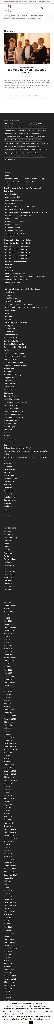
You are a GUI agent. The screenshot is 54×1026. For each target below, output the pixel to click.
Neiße (6, 313)
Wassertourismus (10, 479)
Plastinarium (9, 332)
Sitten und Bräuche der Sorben (15, 344)
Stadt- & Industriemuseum (14, 353)
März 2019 (8, 762)
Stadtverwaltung (10, 500)
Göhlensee (8, 264)
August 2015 (9, 878)
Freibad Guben (9, 237)
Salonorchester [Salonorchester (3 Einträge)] (43, 149)
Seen (6, 445)
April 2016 (8, 853)
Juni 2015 (7, 884)
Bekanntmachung (27, 67)
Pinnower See (9, 329)
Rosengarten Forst (11, 335)
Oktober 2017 (9, 801)
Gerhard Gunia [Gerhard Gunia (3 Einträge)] (29, 136)
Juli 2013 (7, 954)
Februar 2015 (9, 896)
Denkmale (8, 430)
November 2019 (10, 746)
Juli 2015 (7, 881)
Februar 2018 (9, 798)
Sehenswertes (9, 469)
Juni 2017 (7, 811)
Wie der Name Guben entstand (16, 365)
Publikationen (9, 387)
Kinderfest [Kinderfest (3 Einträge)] (45, 143)
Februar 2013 (9, 970)
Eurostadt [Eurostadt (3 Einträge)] (31, 130)
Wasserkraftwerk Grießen (13, 362)
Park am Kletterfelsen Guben (15, 414)
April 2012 (8, 1000)
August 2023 (9, 633)
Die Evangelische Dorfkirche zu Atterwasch (20, 206)
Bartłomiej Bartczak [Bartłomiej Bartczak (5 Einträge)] (17, 127)
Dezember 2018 (10, 771)
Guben (6, 544)
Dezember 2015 (10, 866)
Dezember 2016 (10, 829)
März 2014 (8, 930)
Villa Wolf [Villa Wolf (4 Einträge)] (42, 156)
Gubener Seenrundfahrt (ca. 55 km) (17, 448)
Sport (6, 568)
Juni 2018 (7, 789)
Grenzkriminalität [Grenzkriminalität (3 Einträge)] (40, 136)
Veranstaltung (9, 586)
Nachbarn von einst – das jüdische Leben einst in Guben (25, 307)
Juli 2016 (7, 844)
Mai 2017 (7, 814)
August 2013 (9, 951)
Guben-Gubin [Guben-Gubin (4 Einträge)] (14, 140)
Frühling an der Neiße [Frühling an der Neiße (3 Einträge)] (33, 133)
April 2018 (8, 795)
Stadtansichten (9, 571)
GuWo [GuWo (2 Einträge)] (39, 140)
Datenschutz (9, 191)
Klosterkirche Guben (12, 298)
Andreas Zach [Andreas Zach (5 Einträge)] (22, 124)
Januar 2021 (9, 713)
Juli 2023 (7, 636)
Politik (6, 556)
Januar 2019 (9, 768)
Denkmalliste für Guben (13, 194)
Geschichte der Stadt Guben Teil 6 (17, 258)
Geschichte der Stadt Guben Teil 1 (17, 243)
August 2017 (9, 805)
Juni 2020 (7, 731)
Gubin (6, 547)
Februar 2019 (9, 765)
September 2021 (10, 688)
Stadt (6, 509)
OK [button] (31, 1022)
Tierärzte (7, 503)
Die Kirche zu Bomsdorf (13, 218)
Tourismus (8, 506)
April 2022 (8, 670)
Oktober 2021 (9, 685)
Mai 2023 (7, 642)
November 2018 (10, 774)
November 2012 (10, 979)
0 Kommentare (20, 96)
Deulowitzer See (10, 203)
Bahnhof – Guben (10, 396)
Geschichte (8, 381)
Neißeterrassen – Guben (13, 411)
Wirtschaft (8, 590)
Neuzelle (7, 319)
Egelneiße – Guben (11, 399)
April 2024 (8, 621)
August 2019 (9, 752)
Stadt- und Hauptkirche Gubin (15, 356)
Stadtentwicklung (10, 574)
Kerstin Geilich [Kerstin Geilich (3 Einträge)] (25, 143)
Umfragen (8, 580)
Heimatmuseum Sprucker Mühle (16, 280)
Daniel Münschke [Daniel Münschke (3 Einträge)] (10, 130)
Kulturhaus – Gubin (11, 408)
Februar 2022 (9, 676)
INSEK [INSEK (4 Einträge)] (17, 143)
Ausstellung (8, 534)
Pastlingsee (8, 326)
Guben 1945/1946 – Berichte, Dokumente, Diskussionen (25, 277)
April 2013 (8, 964)
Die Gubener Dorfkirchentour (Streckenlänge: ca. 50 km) (25, 212)
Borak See (8, 185)
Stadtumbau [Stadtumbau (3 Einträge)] (38, 153)
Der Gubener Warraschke (13, 200)
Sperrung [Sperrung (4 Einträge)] (20, 153)
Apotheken (8, 491)
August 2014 (9, 915)
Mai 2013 (7, 961)
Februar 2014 (9, 933)
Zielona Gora (9, 368)
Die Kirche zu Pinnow (12, 225)
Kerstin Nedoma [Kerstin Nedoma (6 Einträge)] (35, 143)
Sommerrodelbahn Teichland (15, 347)
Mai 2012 (7, 997)
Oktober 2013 (9, 945)
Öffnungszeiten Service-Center (15, 322)
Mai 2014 (7, 924)
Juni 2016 (7, 847)
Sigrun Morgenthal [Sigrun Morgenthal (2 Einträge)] (10, 153)
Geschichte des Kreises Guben (16, 261)
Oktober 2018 (9, 777)
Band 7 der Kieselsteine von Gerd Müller (19, 182)
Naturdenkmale (10, 310)
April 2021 (8, 704)
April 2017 (8, 817)
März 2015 (8, 893)
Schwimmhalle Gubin (12, 341)
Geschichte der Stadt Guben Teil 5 (17, 255)
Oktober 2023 (9, 630)
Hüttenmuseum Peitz (12, 283)
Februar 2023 (9, 652)
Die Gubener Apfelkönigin (13, 209)
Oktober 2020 (9, 722)
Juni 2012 (7, 994)
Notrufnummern (10, 497)
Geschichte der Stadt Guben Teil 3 (17, 249)
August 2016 (9, 841)
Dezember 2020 (10, 716)
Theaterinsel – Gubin (12, 420)
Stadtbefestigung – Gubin (13, 417)
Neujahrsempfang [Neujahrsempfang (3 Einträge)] (24, 149)
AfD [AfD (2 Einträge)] (6, 124)
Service (7, 512)
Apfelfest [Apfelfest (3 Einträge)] (31, 124)
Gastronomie (9, 482)
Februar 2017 (9, 823)
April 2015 (8, 890)
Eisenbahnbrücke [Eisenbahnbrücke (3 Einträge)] (21, 130)
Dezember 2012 (10, 976)
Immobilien (8, 466)
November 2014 (10, 905)
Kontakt (7, 515)
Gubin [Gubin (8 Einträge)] (34, 140)
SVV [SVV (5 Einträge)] (36, 156)
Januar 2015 (9, 899)
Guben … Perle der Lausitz (14, 274)
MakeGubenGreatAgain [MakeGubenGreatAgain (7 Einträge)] (33, 146)
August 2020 (9, 725)
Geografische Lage (11, 378)
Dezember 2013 (10, 939)
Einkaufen (8, 371)
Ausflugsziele (9, 463)
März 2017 (8, 820)
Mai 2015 (7, 887)
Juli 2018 (7, 786)
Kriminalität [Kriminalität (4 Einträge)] (21, 146)
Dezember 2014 (10, 902)
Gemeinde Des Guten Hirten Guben (17, 240)
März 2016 (8, 857)
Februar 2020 (9, 737)
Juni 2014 (7, 921)
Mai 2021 (7, 700)
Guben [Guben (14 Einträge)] (7, 140)
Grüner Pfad (8, 270)
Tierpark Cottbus (10, 359)
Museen (7, 436)
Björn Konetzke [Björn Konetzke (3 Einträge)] (29, 127)
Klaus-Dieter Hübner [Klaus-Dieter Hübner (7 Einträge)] (10, 146)
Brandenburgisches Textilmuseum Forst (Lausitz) (22, 188)
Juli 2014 (7, 918)
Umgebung (8, 583)
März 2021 (8, 707)
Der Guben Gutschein (12, 197)
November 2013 (10, 942)
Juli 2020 (7, 728)
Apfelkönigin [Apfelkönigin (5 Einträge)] (39, 124)
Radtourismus (9, 475)
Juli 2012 (7, 991)
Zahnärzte (8, 488)
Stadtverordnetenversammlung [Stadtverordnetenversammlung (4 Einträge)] (24, 156)
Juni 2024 (7, 615)
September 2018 (10, 780)
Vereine (7, 472)
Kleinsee (7, 295)
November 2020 (10, 719)
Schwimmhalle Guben (12, 338)
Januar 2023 (9, 655)
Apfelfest (7, 485)
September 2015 (10, 875)
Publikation (8, 562)
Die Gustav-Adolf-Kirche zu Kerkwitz (18, 215)
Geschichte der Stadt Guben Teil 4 (17, 252)
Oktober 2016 (9, 835)
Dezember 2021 (10, 682)
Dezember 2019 (10, 743)
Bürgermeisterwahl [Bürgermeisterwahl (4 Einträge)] (41, 127)
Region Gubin (9, 442)
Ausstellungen (9, 427)
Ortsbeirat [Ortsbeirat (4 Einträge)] (33, 149)
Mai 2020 (7, 734)
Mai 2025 (7, 609)
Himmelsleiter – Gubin (12, 405)
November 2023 (10, 627)
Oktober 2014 (9, 909)
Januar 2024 (9, 624)
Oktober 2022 (9, 661)
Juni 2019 (7, 756)
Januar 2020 (9, 740)
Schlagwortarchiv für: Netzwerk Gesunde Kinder (23, 16)
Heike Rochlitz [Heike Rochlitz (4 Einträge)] (9, 143)
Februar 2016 (9, 860)
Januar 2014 (9, 936)
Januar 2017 (9, 826)
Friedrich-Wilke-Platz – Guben (15, 402)
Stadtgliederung (10, 390)
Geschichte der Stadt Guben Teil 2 (17, 246)
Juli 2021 (7, 694)
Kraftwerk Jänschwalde (13, 301)
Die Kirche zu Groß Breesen (14, 222)
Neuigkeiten (21, 18)
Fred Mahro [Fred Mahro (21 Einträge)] (8, 133)
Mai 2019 (7, 759)
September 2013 (10, 948)
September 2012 (10, 985)
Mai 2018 (7, 792)
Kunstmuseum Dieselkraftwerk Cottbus (18, 304)
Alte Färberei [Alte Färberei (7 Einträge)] (12, 124)
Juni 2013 (7, 957)
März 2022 (8, 673)
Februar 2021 (9, 710)
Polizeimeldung (10, 559)
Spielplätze (8, 350)
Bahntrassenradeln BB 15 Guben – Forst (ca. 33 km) (24, 179)
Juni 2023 (7, 639)
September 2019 (10, 749)
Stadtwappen (9, 393)
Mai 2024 (7, 618)
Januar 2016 (9, 863)
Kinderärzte (8, 494)
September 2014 (10, 912)
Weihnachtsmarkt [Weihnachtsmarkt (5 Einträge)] (10, 159)
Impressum (8, 286)
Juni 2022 (7, 664)
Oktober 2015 (9, 872)
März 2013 (8, 967)
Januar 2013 (9, 973)
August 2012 (9, 988)
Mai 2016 (7, 850)
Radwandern (9, 565)
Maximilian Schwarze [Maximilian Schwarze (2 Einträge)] (11, 149)
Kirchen (7, 433)
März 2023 (8, 648)
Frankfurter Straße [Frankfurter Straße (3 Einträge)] (41, 130)
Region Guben (9, 439)
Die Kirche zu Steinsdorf (13, 231)
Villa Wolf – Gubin (11, 423)
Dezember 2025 (10, 606)
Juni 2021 (7, 697)
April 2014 (8, 927)
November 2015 (10, 869)
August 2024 (9, 612)
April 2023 (8, 645)
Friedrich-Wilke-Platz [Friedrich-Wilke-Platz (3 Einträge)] (19, 133)
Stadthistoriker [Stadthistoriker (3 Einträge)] (29, 153)
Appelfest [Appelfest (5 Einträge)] (7, 127)
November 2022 (10, 658)
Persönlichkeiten (10, 384)
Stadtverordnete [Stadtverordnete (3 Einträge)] (9, 156)
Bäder (6, 176)
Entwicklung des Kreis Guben (15, 234)
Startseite (14, 18)
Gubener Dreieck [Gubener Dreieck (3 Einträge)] (25, 140)
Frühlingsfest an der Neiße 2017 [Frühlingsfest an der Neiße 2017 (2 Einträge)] (14, 136)
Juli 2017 (7, 808)
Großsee (7, 267)
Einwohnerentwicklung (12, 375)
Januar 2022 (9, 679)
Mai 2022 (7, 667)
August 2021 (9, 691)
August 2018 (9, 783)
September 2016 (10, 838)
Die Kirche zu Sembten (12, 228)
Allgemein (8, 531)
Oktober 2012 (9, 982)
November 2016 (10, 832)
